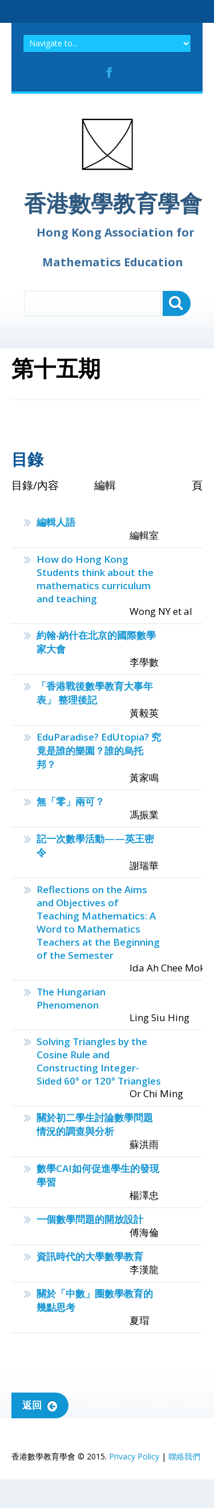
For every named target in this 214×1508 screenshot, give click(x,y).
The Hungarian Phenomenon (71, 998)
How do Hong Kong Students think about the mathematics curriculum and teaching (95, 579)
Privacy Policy (134, 1456)
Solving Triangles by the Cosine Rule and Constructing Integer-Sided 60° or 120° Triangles (99, 1061)
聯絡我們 (184, 1456)
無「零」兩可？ (70, 801)
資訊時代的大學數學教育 (90, 1256)
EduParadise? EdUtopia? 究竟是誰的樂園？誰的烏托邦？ (99, 750)
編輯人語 (56, 522)
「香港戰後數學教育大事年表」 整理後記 (95, 692)
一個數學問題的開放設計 (90, 1219)
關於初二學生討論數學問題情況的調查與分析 (95, 1124)
